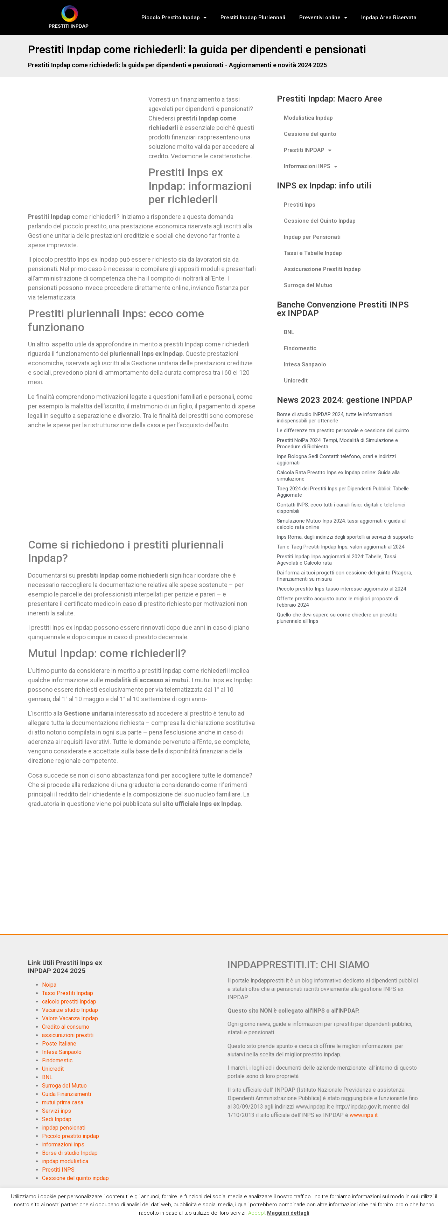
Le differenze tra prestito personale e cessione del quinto (343, 430)
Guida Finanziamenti (66, 1094)
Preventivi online (323, 18)
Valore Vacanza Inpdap (70, 1018)
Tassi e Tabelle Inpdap (313, 253)
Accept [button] (257, 1213)
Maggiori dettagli (288, 1213)
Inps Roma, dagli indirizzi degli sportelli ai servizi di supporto (345, 537)
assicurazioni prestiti (67, 1035)
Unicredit (296, 380)
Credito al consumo (65, 1026)
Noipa (49, 984)
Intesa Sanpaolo (305, 364)
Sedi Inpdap (56, 1119)
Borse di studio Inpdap (70, 1153)
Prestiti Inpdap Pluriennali (252, 17)
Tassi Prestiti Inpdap (67, 993)
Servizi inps (56, 1111)
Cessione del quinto (310, 134)
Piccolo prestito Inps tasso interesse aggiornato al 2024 (341, 589)
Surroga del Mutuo (308, 285)
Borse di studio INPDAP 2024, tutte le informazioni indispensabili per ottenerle (334, 417)
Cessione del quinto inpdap (75, 1178)
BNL (289, 332)
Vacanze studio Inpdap (70, 1010)
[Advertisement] (87, 146)
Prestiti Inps (299, 204)
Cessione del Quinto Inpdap (320, 221)
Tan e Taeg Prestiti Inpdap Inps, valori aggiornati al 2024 (340, 547)
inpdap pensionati (63, 1127)
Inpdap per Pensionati (312, 237)
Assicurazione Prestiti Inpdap (322, 269)
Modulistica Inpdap (308, 118)
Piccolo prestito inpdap (70, 1136)
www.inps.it (364, 1115)
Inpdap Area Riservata (388, 17)
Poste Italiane (59, 1043)
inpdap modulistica (65, 1161)
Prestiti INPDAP (307, 150)
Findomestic (300, 348)
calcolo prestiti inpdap (69, 1001)
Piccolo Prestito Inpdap (173, 18)
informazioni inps (63, 1144)
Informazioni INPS (310, 166)
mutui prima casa (62, 1102)
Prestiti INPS (58, 1169)
